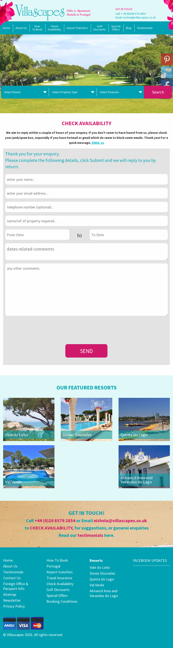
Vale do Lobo (16, 434)
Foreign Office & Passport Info (15, 586)
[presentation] (37, 327)
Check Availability (54, 27)
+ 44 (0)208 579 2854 (133, 14)
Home (6, 28)
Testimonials (145, 28)
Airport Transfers (77, 28)
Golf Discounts (99, 27)
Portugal (53, 566)
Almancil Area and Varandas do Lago (136, 479)
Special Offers (57, 595)
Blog (129, 28)
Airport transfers (59, 572)
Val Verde (13, 481)
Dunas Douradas (77, 434)
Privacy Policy (14, 606)
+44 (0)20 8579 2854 (55, 520)
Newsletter (12, 600)
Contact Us (12, 577)
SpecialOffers (115, 27)
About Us (21, 28)
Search (158, 92)
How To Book (37, 27)
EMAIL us (98, 143)
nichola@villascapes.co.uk (139, 17)
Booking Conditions (61, 601)
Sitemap (9, 594)
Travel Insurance (59, 577)
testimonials (90, 535)
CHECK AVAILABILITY (51, 528)
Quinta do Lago (134, 434)
